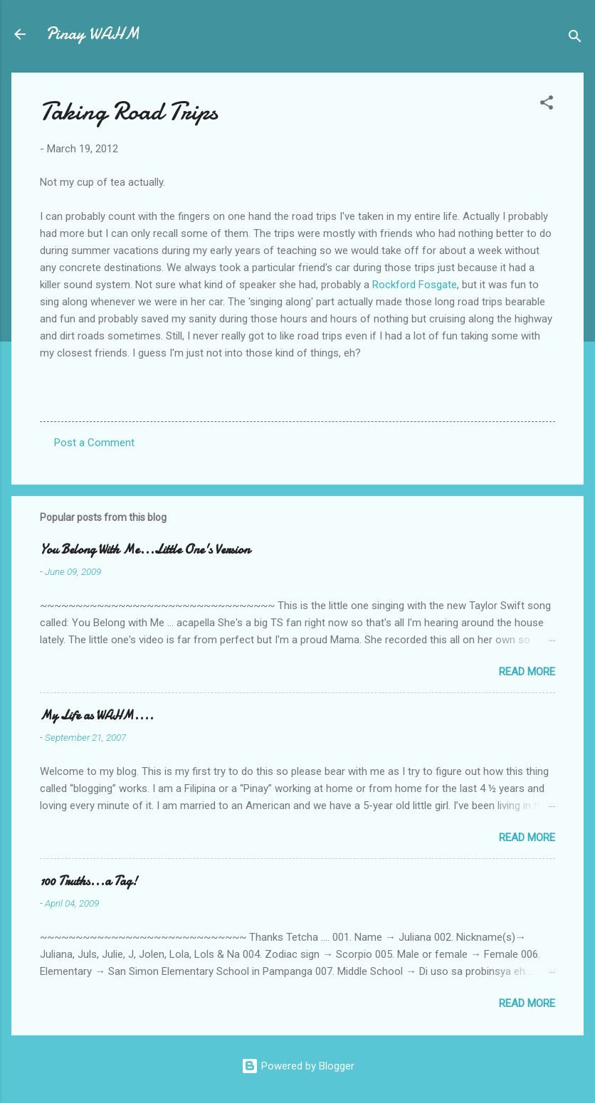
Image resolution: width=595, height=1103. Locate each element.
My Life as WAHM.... (97, 715)
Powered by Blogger (297, 1066)
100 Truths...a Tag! (88, 881)
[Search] (575, 38)
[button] (546, 105)
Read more (527, 671)
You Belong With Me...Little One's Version (145, 550)
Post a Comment (94, 442)
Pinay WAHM (92, 34)
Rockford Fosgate (414, 284)
